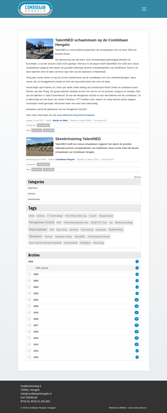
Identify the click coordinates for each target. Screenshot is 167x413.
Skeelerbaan (43, 125)
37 (137, 325)
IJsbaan (31, 193)
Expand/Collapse (29, 274)
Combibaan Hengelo (65, 159)
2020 (36, 306)
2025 (36, 274)
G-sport (92, 216)
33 (137, 319)
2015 (36, 338)
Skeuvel (49, 236)
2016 (36, 331)
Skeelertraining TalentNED (78, 139)
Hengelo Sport (106, 216)
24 (137, 306)
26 (137, 344)
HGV (59, 222)
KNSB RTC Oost (99, 222)
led (111, 222)
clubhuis (41, 216)
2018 (36, 319)
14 (137, 313)
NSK (52, 229)
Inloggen (52, 408)
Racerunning (87, 229)
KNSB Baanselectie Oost (76, 222)
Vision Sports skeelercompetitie (45, 242)
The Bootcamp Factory (99, 236)
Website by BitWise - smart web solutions (127, 408)
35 (137, 332)
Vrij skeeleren (70, 242)
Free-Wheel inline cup (76, 216)
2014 (36, 344)
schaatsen (101, 229)
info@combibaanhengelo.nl (36, 393)
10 (137, 300)
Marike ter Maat (60, 120)
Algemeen (33, 188)
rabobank (73, 229)
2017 (36, 325)
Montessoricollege (124, 222)
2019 (36, 312)
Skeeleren (36, 130)
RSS (137, 177)
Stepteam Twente (63, 236)
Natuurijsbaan (38, 229)
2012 (36, 357)
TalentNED (49, 130)
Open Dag (61, 229)
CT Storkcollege (55, 216)
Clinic (31, 215)
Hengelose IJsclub (41, 222)
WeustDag (98, 242)
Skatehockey (115, 229)
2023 (36, 287)
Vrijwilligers (85, 243)
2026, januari (42, 268)
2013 (36, 351)
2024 (36, 280)
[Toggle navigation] (144, 9)
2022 (36, 293)
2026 (30, 261)
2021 (36, 300)
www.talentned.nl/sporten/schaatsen (76, 115)
